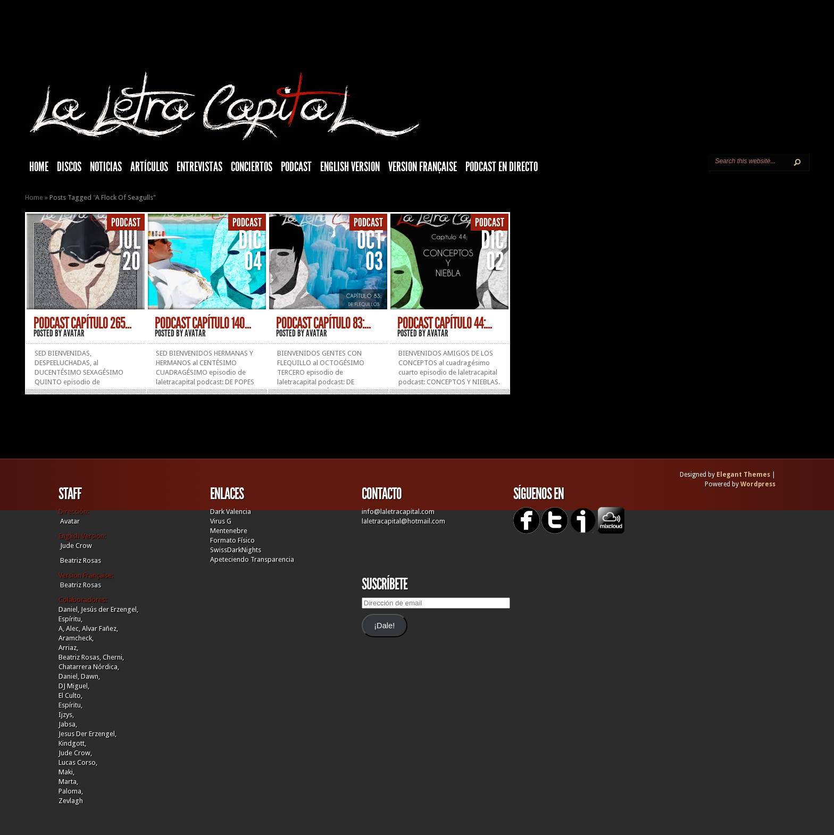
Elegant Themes (743, 474)
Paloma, (71, 791)
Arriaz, (68, 648)
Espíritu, (70, 619)
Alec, (73, 628)
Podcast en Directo (501, 166)
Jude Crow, (75, 753)
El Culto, (70, 695)
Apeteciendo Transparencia (252, 559)
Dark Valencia (230, 512)
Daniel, (69, 609)
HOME (38, 166)
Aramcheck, (76, 638)
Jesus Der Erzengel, (87, 734)
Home (34, 197)
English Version (350, 166)
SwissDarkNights (235, 550)
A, (61, 628)
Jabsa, (68, 724)
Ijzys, (66, 715)
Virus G (220, 521)
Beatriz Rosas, (81, 657)
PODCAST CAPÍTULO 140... (203, 323)
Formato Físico (232, 540)
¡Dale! (384, 625)
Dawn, (89, 676)
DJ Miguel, (74, 686)
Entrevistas (199, 166)
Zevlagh (71, 801)
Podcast (296, 166)
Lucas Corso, (78, 762)
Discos (69, 166)
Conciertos (251, 166)
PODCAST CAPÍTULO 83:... (323, 323)
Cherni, (113, 657)
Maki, (66, 772)
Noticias (106, 166)
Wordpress (757, 484)
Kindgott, (72, 743)
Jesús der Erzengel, (109, 609)
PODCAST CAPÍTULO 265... (82, 323)
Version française (422, 166)
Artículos (149, 166)
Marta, (68, 782)
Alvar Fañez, (100, 628)
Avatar (74, 333)
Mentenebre (228, 531)
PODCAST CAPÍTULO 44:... (444, 323)
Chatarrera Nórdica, (89, 667)
